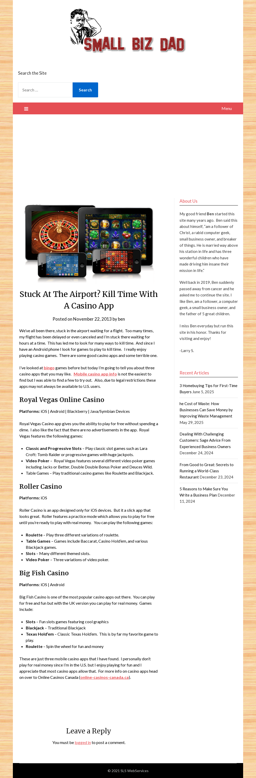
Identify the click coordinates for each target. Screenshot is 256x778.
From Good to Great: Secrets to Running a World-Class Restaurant (207, 471)
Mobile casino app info (95, 373)
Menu (226, 108)
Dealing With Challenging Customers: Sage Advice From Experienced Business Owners (205, 440)
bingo (49, 367)
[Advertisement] (128, 153)
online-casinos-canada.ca (104, 677)
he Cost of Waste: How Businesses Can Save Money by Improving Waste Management (206, 409)
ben (121, 319)
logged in (83, 742)
